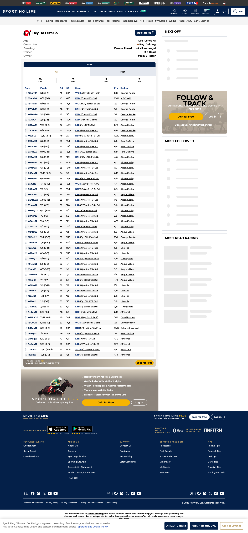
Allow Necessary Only (204, 527)
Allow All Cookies (176, 527)
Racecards (165, 445)
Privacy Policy (51, 503)
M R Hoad (150, 52)
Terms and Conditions (33, 503)
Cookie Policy (111, 503)
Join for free (199, 417)
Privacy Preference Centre (91, 503)
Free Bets (164, 472)
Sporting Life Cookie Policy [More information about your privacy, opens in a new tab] (93, 528)
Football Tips (214, 451)
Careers (72, 451)
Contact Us (125, 445)
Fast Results (166, 451)
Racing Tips (214, 445)
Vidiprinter (165, 461)
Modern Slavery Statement (81, 472)
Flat (122, 71)
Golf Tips (212, 456)
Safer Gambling (128, 461)
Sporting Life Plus (77, 456)
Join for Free (144, 362)
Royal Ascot (29, 451)
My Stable (165, 467)
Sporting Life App (77, 461)
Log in (218, 417)
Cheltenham (29, 445)
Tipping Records (216, 472)
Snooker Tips (214, 467)
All (56, 71)
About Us (73, 445)
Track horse (145, 32)
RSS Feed (73, 477)
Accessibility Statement (80, 467)
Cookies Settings (231, 527)
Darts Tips (213, 461)
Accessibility (126, 456)
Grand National (31, 456)
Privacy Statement (69, 503)
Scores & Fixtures (168, 456)
